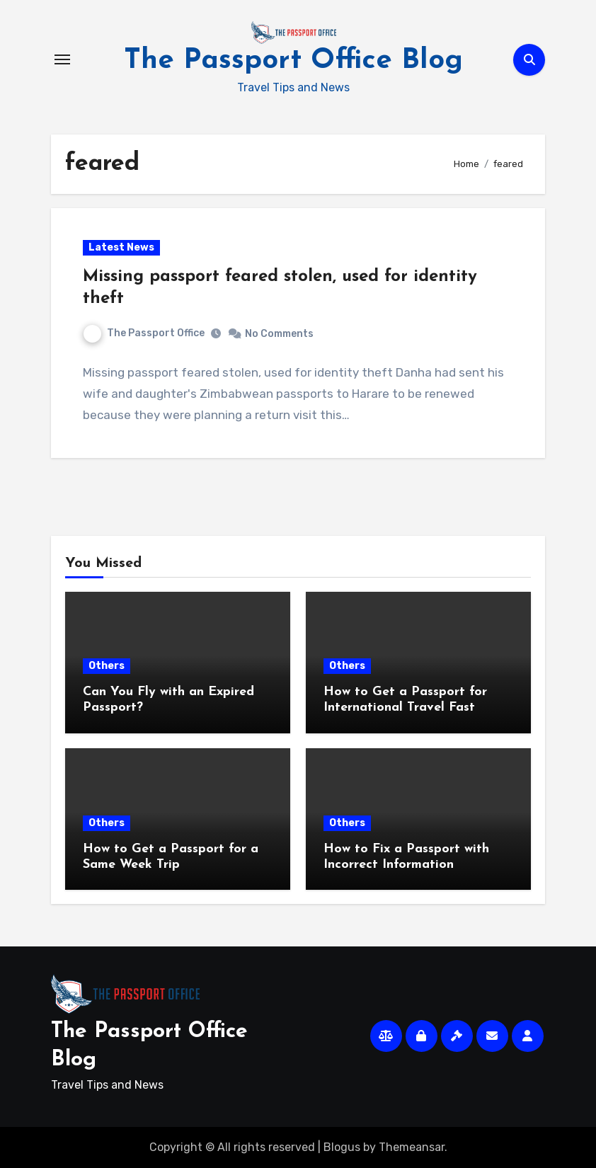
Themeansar (412, 1147)
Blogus (341, 1147)
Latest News (121, 247)
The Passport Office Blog (293, 61)
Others (106, 666)
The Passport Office (144, 333)
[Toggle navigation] (62, 59)
